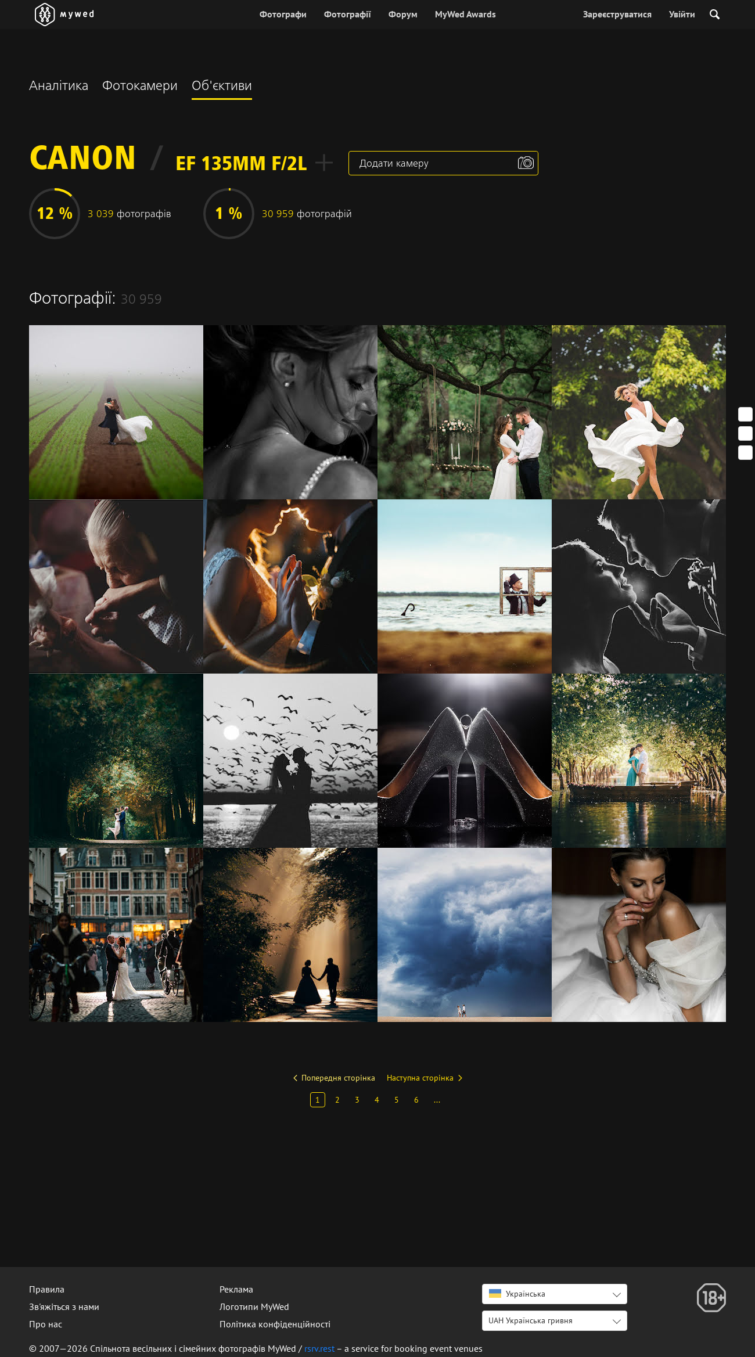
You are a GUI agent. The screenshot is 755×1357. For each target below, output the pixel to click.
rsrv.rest (319, 1348)
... (437, 1100)
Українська (517, 1293)
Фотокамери (140, 87)
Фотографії (347, 14)
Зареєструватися (617, 14)
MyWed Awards (465, 14)
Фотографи (283, 14)
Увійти (682, 14)
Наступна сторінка (420, 1077)
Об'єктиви (222, 87)
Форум (403, 14)
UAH (530, 1320)
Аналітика (58, 87)
